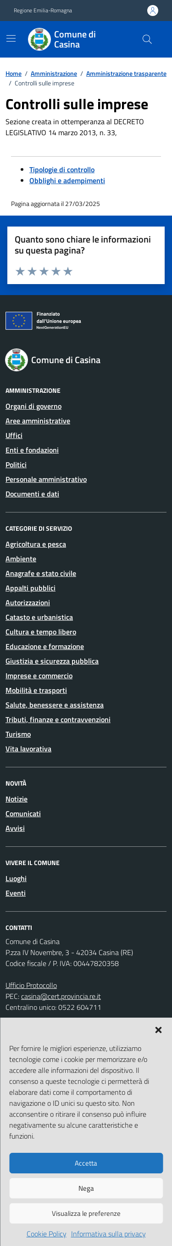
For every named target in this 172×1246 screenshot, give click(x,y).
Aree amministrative (38, 420)
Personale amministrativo (46, 479)
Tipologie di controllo (61, 169)
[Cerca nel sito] (147, 39)
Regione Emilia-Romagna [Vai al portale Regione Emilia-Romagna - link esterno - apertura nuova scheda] (43, 10)
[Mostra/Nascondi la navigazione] (11, 38)
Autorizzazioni (28, 602)
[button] (158, 1029)
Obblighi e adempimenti (67, 180)
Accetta (86, 1163)
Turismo (18, 734)
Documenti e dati (32, 493)
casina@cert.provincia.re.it (61, 996)
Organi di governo (33, 406)
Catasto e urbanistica (39, 617)
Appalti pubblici (30, 587)
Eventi (16, 892)
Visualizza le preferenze (86, 1213)
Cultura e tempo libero (41, 631)
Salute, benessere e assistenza (55, 704)
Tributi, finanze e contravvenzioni (58, 719)
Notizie (17, 798)
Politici (16, 464)
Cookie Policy (47, 1233)
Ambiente (21, 558)
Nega (86, 1188)
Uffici (14, 435)
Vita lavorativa (28, 748)
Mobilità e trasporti (36, 690)
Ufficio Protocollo (31, 985)
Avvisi (15, 828)
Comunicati (23, 813)
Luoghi (16, 878)
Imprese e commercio (39, 675)
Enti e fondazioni (32, 449)
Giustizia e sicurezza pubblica (52, 660)
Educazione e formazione (45, 646)
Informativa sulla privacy (108, 1233)
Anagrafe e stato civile (41, 573)
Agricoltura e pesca (36, 544)
